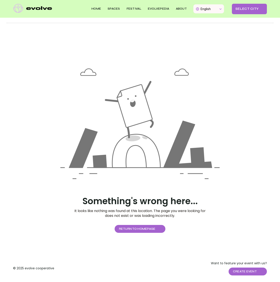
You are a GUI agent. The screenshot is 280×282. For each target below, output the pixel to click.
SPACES (114, 8)
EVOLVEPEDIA (158, 8)
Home (96, 8)
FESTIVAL (134, 8)
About (181, 8)
